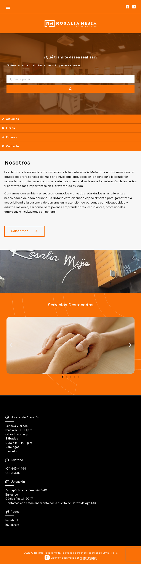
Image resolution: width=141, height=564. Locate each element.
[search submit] (70, 89)
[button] (7, 6)
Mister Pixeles (88, 557)
